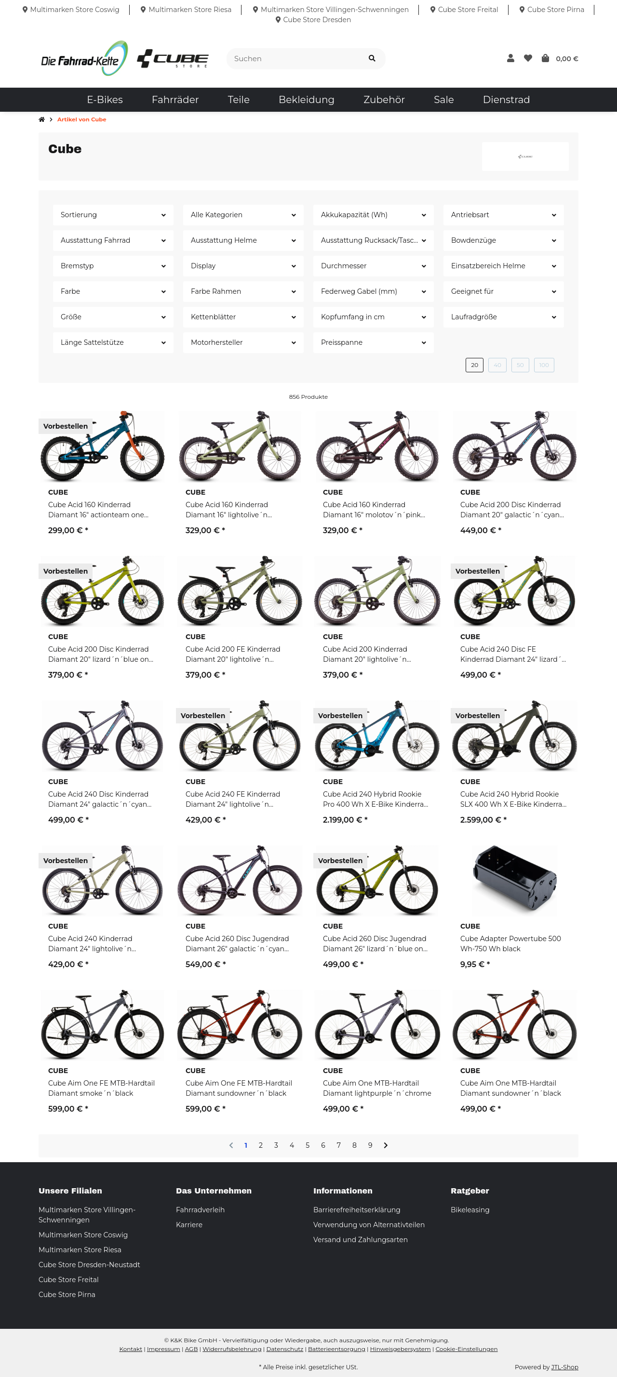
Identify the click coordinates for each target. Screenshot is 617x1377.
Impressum (163, 1348)
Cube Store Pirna (67, 1294)
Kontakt (130, 1348)
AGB (191, 1348)
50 (520, 364)
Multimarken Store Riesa (80, 1250)
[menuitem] (104, 100)
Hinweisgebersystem (400, 1348)
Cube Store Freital (69, 1279)
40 (497, 364)
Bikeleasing (470, 1210)
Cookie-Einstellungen (467, 1348)
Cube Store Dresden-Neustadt (89, 1264)
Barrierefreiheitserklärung (357, 1210)
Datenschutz (285, 1348)
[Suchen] (293, 59)
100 (544, 364)
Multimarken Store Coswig (83, 1235)
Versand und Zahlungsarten (360, 1239)
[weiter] (386, 1145)
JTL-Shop (564, 1367)
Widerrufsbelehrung (231, 1348)
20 (474, 364)
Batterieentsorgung (336, 1348)
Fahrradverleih (200, 1210)
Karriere (189, 1224)
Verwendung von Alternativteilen (369, 1224)
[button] (510, 59)
